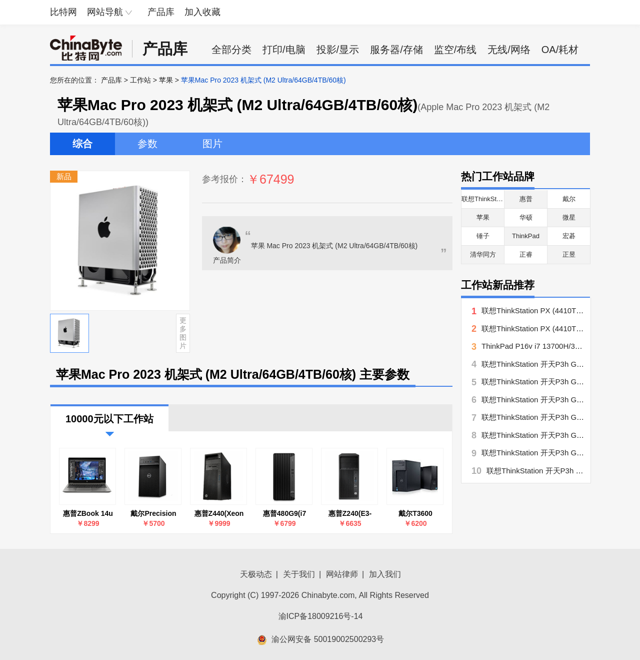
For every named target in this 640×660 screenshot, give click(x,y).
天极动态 (256, 574)
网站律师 (342, 574)
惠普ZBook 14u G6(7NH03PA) (88, 513)
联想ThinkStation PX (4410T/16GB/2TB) (549, 328)
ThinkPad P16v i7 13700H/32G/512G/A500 (553, 346)
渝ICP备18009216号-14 (320, 616)
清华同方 (483, 254)
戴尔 (569, 199)
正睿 (526, 254)
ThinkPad (526, 236)
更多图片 (183, 332)
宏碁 (569, 236)
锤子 (483, 236)
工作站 (140, 80)
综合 (82, 143)
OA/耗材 (560, 49)
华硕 (526, 217)
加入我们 (385, 574)
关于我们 (299, 574)
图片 (212, 143)
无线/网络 (509, 49)
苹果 (166, 80)
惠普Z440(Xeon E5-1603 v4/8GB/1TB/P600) (219, 513)
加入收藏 (202, 12)
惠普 (526, 199)
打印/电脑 (284, 49)
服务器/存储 (396, 49)
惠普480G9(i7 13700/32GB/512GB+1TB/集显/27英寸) (285, 513)
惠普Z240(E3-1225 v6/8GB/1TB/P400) (350, 513)
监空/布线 (455, 49)
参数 (148, 143)
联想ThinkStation (486, 199)
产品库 (161, 12)
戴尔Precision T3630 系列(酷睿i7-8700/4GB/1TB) (153, 513)
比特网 (63, 12)
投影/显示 (338, 49)
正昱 (569, 254)
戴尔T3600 (415, 513)
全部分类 (232, 49)
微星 (569, 217)
